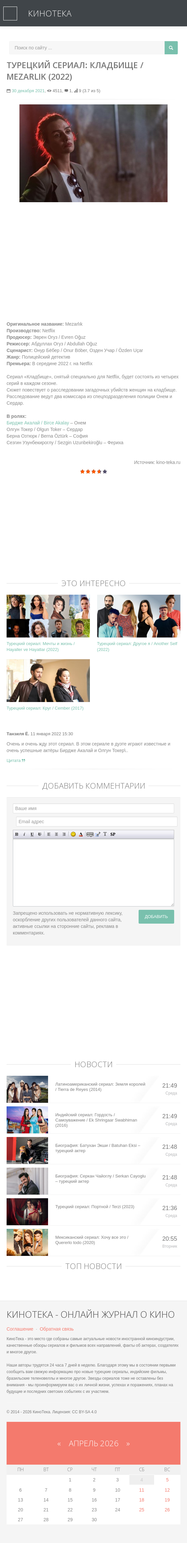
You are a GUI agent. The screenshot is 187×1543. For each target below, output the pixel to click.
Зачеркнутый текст (39, 834)
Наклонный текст (24, 834)
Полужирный (17, 834)
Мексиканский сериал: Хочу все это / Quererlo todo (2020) (91, 1240)
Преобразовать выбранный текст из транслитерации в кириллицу (105, 834)
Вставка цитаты (97, 834)
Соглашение (20, 1329)
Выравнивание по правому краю (64, 834)
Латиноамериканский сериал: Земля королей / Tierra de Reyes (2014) (100, 1087)
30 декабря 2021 (28, 90)
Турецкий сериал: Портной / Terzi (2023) (94, 1206)
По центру (56, 834)
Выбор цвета (81, 834)
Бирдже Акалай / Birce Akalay (38, 422)
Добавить (156, 916)
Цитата (16, 760)
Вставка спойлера (113, 834)
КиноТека (49, 13)
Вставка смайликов (73, 834)
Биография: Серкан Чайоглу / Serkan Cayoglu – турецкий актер (100, 1179)
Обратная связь (57, 1329)
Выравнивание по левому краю (49, 834)
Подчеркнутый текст (32, 834)
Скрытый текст (90, 834)
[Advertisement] (93, 255)
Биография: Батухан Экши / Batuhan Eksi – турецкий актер (97, 1148)
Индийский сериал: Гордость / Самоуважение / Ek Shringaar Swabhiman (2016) (96, 1120)
